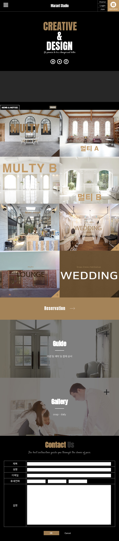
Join (102, 9)
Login (102, 5)
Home (102, 1)
